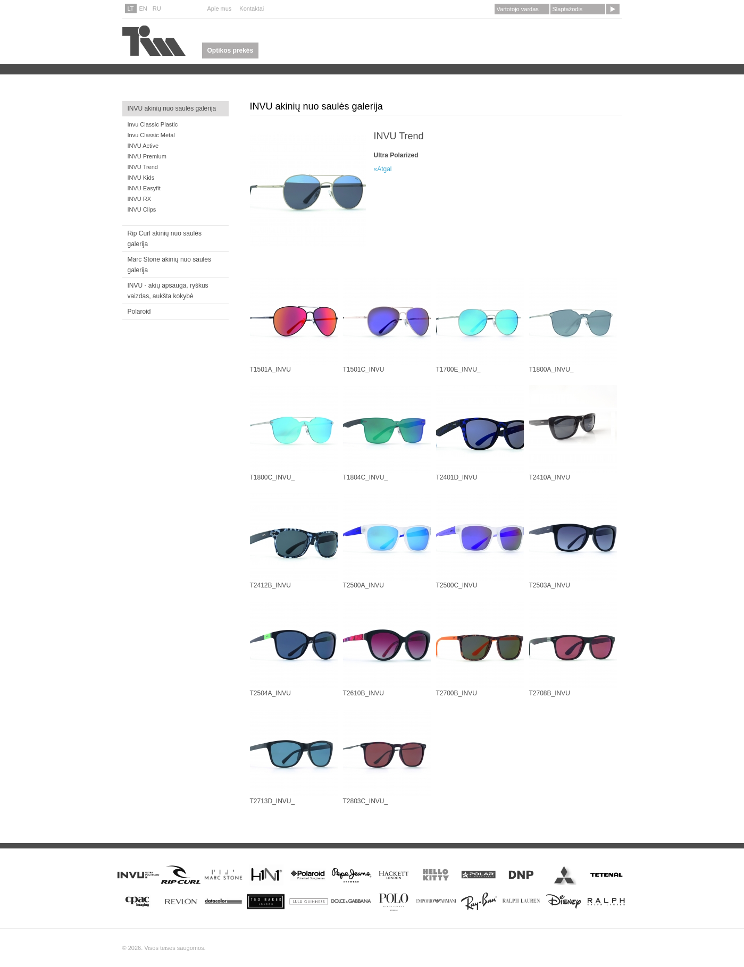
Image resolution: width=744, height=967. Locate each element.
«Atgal (383, 169)
